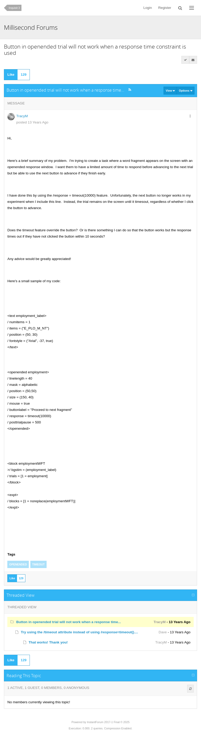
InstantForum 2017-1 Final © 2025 (108, 722)
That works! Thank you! (48, 642)
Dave (163, 632)
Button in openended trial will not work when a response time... (68, 622)
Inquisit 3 (14, 7)
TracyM (22, 116)
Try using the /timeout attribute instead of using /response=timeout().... (79, 632)
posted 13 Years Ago (32, 122)
